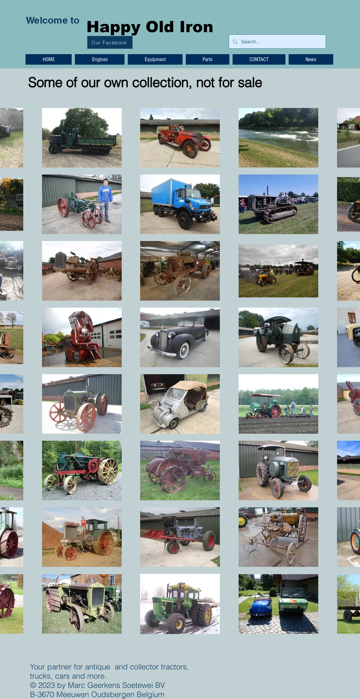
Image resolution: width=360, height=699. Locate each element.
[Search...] (276, 41)
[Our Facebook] (110, 42)
